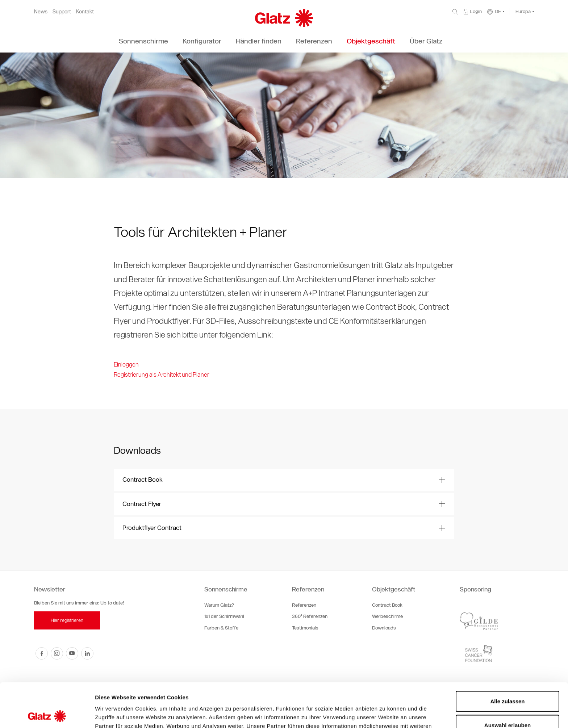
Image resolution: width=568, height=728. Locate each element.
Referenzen (308, 589)
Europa (523, 11)
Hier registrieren (67, 620)
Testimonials (305, 628)
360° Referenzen (309, 616)
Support (62, 12)
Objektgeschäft (393, 589)
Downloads (384, 628)
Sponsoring (475, 589)
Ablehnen (507, 704)
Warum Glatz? (219, 605)
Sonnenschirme (225, 589)
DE (498, 11)
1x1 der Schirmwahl (224, 616)
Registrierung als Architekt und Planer (161, 374)
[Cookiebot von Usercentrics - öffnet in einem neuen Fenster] (47, 713)
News (40, 12)
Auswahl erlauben (507, 681)
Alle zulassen (507, 657)
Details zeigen (385, 714)
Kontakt (85, 12)
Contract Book (387, 605)
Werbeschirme (387, 616)
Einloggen (126, 364)
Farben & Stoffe (221, 628)
